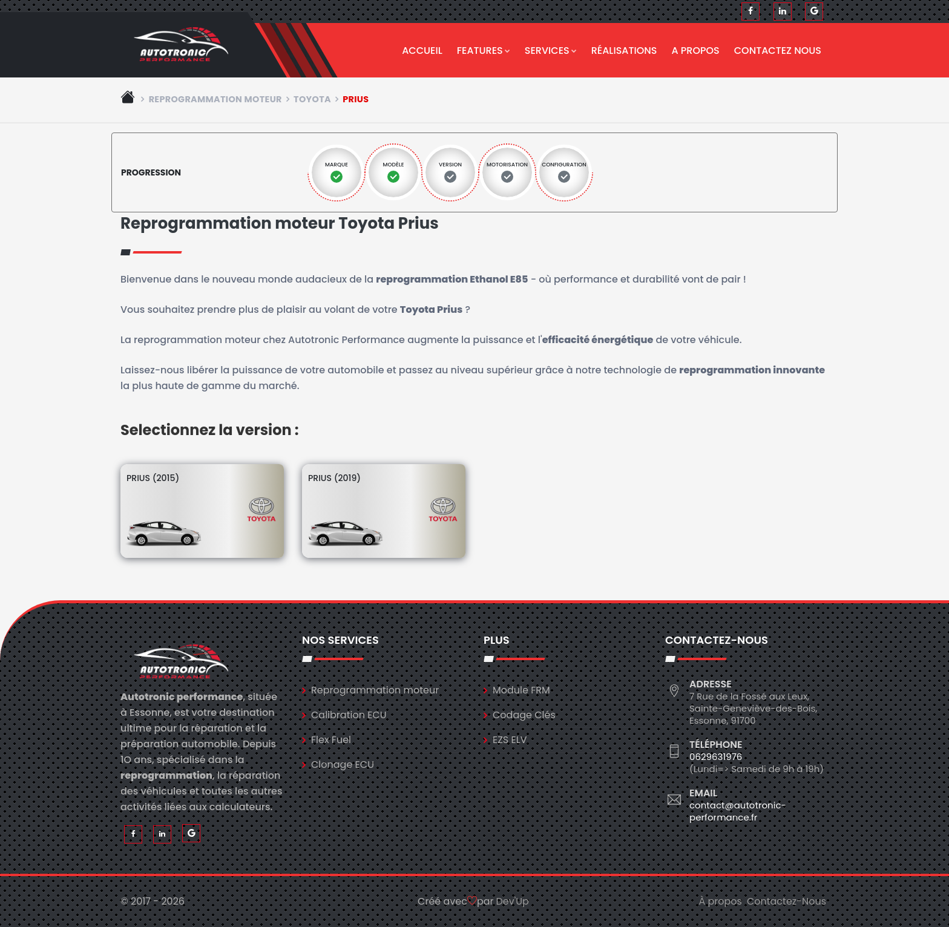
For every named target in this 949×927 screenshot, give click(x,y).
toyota (312, 99)
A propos (696, 50)
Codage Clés (524, 715)
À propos (720, 901)
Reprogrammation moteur (215, 99)
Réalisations (624, 50)
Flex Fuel (331, 740)
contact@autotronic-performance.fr (737, 811)
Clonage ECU (342, 764)
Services (551, 50)
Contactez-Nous (786, 901)
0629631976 (715, 756)
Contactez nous (777, 50)
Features (483, 50)
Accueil (422, 50)
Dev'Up (512, 901)
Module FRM (521, 690)
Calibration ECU (349, 715)
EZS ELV (510, 740)
